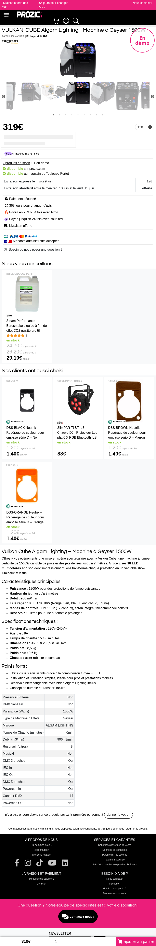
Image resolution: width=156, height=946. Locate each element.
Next (153, 97)
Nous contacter (142, 2)
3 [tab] (66, 115)
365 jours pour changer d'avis (30, 205)
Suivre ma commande (115, 893)
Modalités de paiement (41, 878)
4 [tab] (72, 115)
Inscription (114, 883)
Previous (3, 97)
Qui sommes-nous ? (41, 845)
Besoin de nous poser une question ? (33, 249)
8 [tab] (96, 115)
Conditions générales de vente (114, 845)
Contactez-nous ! (78, 916)
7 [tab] (90, 115)
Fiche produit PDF (36, 36)
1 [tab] (54, 115)
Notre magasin (41, 849)
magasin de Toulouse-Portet (48, 173)
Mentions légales (41, 854)
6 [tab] (84, 115)
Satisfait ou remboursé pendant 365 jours (114, 864)
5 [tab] (78, 115)
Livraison (41, 883)
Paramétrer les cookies (114, 854)
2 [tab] (60, 115)
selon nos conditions (84, 828)
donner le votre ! (118, 814)
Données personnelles (114, 849)
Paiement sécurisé (115, 859)
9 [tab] (102, 115)
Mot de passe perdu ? (114, 888)
